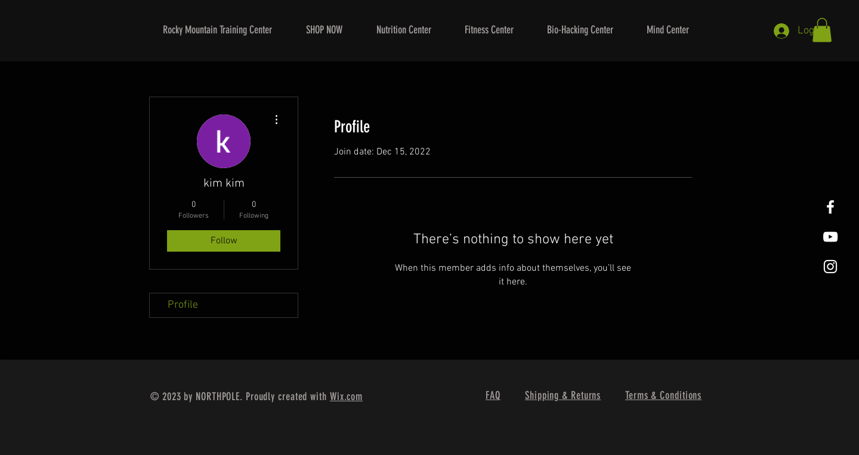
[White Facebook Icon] (830, 207)
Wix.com (346, 396)
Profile (183, 305)
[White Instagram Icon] (830, 267)
